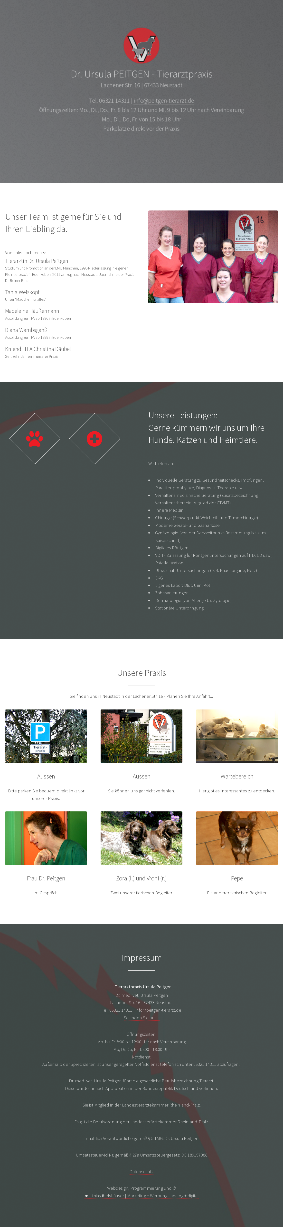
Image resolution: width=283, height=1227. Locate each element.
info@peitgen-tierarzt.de (164, 101)
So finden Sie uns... (142, 1017)
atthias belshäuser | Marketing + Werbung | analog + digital (142, 1195)
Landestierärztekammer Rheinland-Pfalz (161, 1105)
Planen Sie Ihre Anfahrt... (189, 696)
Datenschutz (141, 1171)
